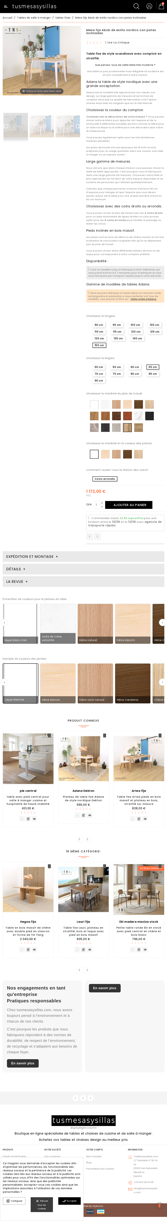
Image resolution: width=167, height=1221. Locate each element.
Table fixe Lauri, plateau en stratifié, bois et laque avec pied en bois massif (83, 933)
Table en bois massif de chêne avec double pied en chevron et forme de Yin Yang (28, 933)
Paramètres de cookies (100, 1173)
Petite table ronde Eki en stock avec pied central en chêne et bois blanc (138, 933)
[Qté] (97, 505)
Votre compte (94, 1153)
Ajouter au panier (134, 505)
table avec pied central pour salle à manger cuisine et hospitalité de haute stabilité (28, 800)
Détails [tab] (13, 569)
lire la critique (117, 42)
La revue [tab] (15, 581)
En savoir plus (22, 1066)
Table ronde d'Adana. (143, 299)
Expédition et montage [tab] (30, 556)
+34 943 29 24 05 (144, 1186)
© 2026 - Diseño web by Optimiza (83, 1210)
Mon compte (93, 1160)
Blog (88, 1166)
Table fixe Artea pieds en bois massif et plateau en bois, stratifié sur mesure (139, 800)
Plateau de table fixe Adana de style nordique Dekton (83, 798)
